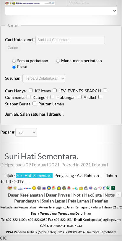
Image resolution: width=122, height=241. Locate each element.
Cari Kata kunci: (20, 39)
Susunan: (13, 78)
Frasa (19, 66)
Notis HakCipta (87, 195)
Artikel (90, 97)
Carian (13, 48)
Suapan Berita (17, 104)
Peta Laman (79, 201)
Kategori (40, 97)
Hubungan (66, 97)
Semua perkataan (30, 60)
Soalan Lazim (53, 201)
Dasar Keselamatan (25, 195)
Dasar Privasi (58, 195)
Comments (15, 97)
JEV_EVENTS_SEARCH (80, 91)
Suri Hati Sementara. (41, 156)
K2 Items (43, 91)
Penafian (100, 201)
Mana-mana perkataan (79, 60)
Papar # (7, 132)
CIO (3, 238)
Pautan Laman (51, 104)
